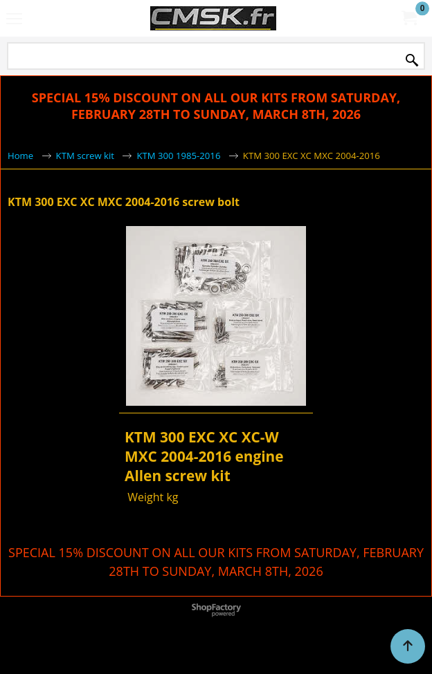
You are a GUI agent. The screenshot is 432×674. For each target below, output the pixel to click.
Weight (144, 497)
